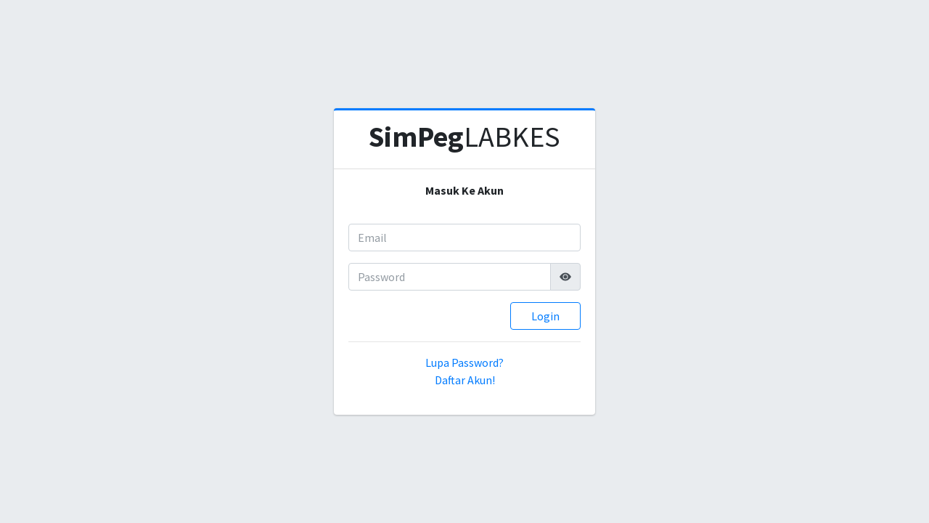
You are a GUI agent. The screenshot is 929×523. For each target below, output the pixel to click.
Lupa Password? (464, 362)
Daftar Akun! (465, 380)
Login (545, 316)
